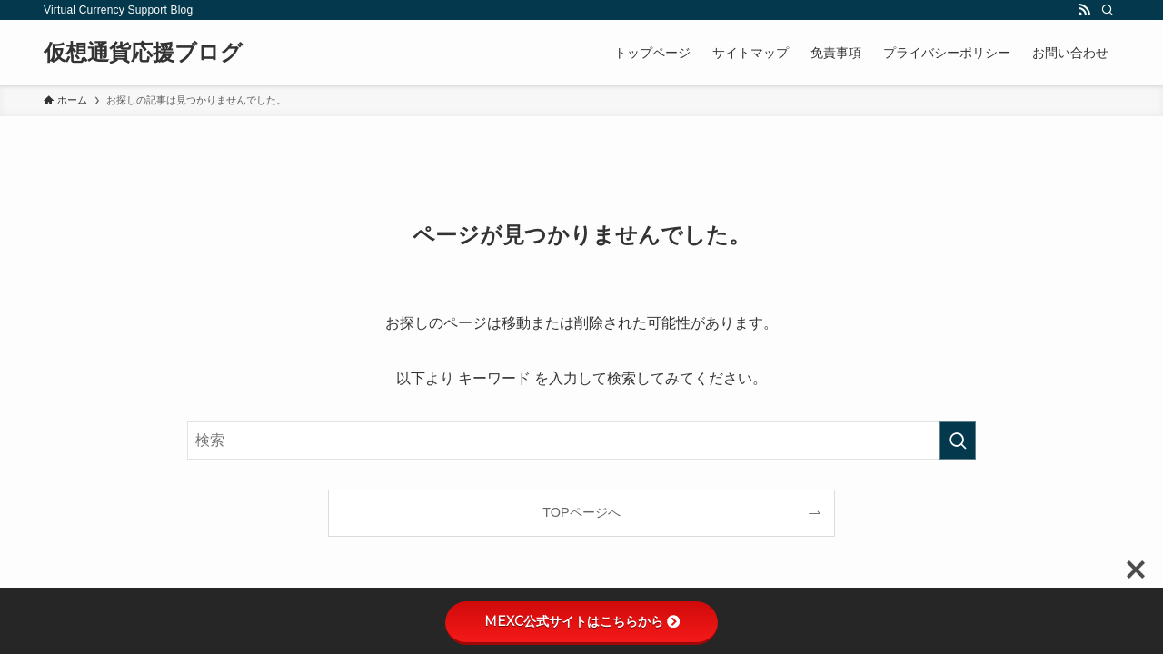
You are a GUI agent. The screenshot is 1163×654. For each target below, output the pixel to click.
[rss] (1084, 10)
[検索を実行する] (957, 440)
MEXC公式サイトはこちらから (582, 621)
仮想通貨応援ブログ (143, 53)
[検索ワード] (581, 440)
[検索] (1107, 10)
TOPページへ (581, 512)
